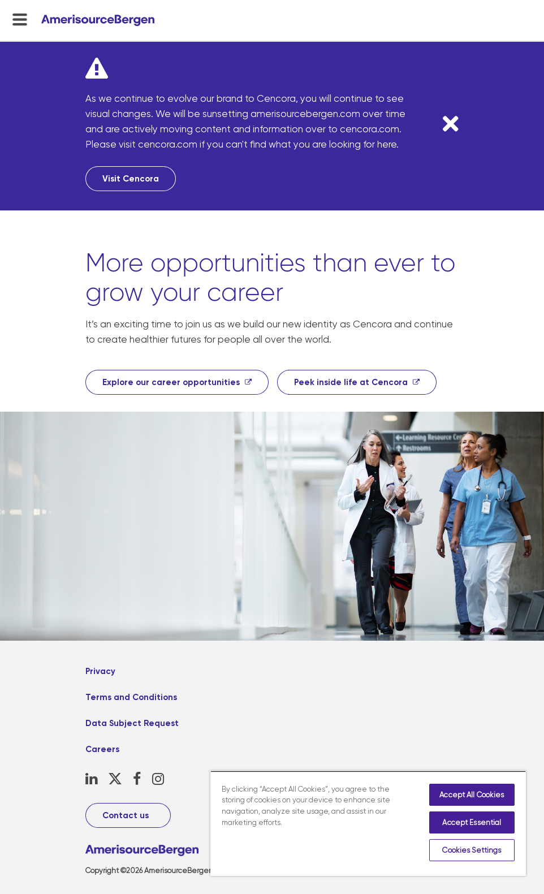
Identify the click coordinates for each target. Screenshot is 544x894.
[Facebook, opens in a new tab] (137, 779)
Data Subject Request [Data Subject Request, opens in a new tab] (132, 723)
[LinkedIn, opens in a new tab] (91, 779)
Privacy (100, 671)
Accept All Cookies (471, 795)
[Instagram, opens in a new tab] (158, 779)
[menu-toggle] (19, 19)
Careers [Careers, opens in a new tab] (102, 749)
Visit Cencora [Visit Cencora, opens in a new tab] (130, 179)
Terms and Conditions (131, 697)
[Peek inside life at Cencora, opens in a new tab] (357, 382)
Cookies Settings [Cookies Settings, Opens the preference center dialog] (471, 850)
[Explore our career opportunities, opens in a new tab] (177, 382)
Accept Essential (471, 822)
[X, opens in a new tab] (115, 779)
